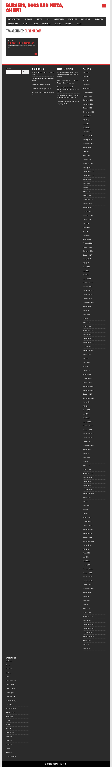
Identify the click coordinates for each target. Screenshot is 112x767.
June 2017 (86, 267)
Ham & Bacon (85, 19)
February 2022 (88, 92)
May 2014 (86, 414)
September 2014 (88, 398)
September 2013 (88, 446)
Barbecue (9, 661)
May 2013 (86, 462)
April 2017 (86, 275)
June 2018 (86, 227)
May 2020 (86, 152)
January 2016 (87, 334)
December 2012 (88, 481)
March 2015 (87, 374)
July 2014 (86, 406)
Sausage (58, 24)
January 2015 (87, 382)
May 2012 (86, 509)
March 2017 (87, 279)
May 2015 (86, 366)
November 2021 (88, 104)
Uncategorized (11, 756)
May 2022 (86, 80)
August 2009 (87, 640)
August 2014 (87, 402)
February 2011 (88, 569)
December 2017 (88, 251)
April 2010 (86, 608)
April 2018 (86, 235)
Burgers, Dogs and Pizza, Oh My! (34, 8)
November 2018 (88, 207)
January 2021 (87, 140)
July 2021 (86, 120)
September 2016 (88, 303)
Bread (8, 665)
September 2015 (88, 350)
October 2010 (87, 585)
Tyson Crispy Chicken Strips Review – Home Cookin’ (67, 74)
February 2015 (88, 378)
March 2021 (87, 132)
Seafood (68, 24)
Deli (48, 19)
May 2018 (86, 231)
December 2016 (88, 291)
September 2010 (88, 589)
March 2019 (87, 195)
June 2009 (86, 648)
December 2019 (88, 171)
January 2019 (87, 203)
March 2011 (87, 565)
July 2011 (86, 549)
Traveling (79, 24)
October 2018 (87, 211)
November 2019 (88, 175)
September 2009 (88, 636)
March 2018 (87, 239)
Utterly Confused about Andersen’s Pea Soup (68, 89)
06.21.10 (10, 40)
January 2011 (87, 573)
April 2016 (86, 322)
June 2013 (86, 457)
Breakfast (28, 19)
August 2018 (87, 219)
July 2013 (86, 454)
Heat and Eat (99, 19)
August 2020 (87, 148)
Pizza (36, 24)
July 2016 (86, 311)
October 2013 (87, 442)
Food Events (10, 685)
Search (8, 69)
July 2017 (86, 263)
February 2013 (88, 473)
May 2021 (86, 124)
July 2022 (86, 72)
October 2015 (87, 346)
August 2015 (87, 354)
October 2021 (87, 108)
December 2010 (88, 577)
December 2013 (88, 434)
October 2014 (87, 394)
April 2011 (86, 561)
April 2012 (86, 513)
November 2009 (88, 628)
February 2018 (88, 243)
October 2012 (87, 489)
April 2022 (86, 84)
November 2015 (88, 342)
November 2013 (88, 438)
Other (8, 720)
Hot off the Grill (14, 19)
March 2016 (87, 326)
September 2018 (88, 215)
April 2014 (86, 418)
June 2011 (86, 553)
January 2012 (87, 525)
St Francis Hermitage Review (41, 88)
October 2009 (87, 632)
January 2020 (87, 167)
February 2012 (88, 521)
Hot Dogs (26, 24)
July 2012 (86, 501)
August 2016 (87, 306)
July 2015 (86, 358)
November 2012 (88, 485)
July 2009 (86, 644)
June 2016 (86, 314)
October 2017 (87, 255)
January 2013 (87, 477)
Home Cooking (13, 24)
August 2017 (87, 259)
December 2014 (88, 386)
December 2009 (88, 624)
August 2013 (87, 450)
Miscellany (9, 716)
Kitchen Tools (10, 712)
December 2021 (88, 100)
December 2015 (88, 338)
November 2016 (88, 295)
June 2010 (86, 601)
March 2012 (87, 517)
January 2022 (87, 96)
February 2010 (88, 616)
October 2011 (87, 537)
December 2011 (88, 529)
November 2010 (88, 581)
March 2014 (87, 422)
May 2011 (86, 557)
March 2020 (87, 160)
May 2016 (86, 318)
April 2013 (86, 465)
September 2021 (88, 112)
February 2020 (88, 163)
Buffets (39, 19)
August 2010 (87, 593)
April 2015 (86, 370)
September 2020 (88, 144)
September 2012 (88, 493)
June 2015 (86, 362)
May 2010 (86, 605)
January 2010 (87, 620)
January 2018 (87, 247)
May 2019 (86, 187)
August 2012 (87, 497)
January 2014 (87, 430)
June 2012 (86, 505)
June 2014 (86, 410)
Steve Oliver (61, 95)
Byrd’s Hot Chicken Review (41, 85)
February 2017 (88, 283)
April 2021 (86, 128)
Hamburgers (72, 19)
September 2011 (88, 541)
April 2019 (86, 191)
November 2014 (88, 390)
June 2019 (86, 183)
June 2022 (86, 76)
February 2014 (88, 426)
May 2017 (86, 271)
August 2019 (87, 179)
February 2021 (88, 136)
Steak (8, 748)
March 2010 (87, 612)
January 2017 (87, 287)
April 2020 (86, 156)
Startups (9, 744)
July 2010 (86, 597)
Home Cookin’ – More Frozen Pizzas (21, 43)
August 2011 (87, 545)
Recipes (8, 728)
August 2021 (87, 116)
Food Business (59, 19)
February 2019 (88, 199)
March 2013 (87, 469)
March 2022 (87, 88)
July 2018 (86, 223)
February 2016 (88, 330)
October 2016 (87, 299)
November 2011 (88, 533)
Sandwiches (46, 24)
